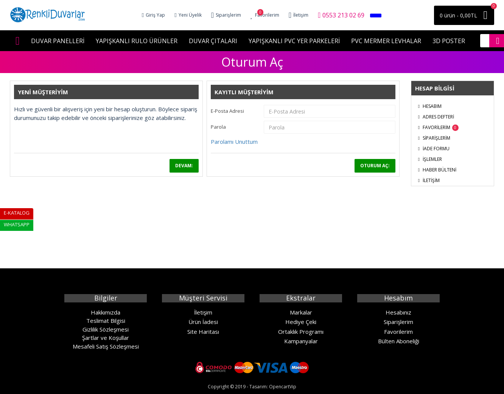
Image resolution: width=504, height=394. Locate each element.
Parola (218, 126)
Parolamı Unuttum (234, 141)
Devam (183, 165)
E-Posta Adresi (227, 110)
